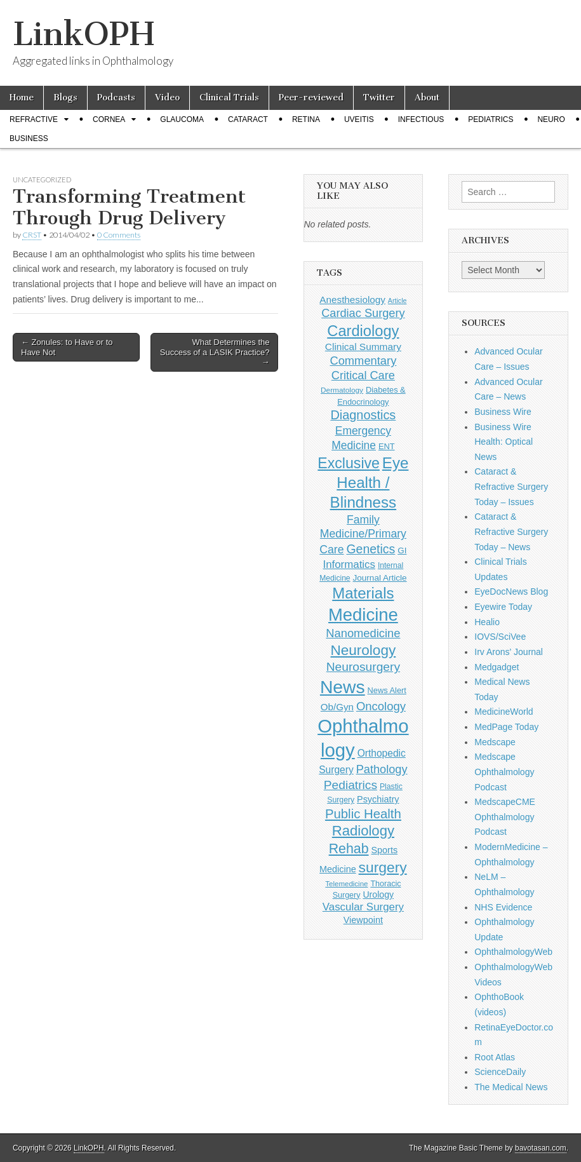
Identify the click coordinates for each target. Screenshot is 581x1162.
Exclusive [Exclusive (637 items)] (348, 463)
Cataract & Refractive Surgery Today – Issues (511, 486)
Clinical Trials (229, 97)
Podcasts (116, 97)
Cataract (248, 119)
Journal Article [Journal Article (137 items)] (380, 578)
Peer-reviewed (311, 97)
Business (29, 138)
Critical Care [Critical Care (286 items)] (363, 375)
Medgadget (496, 667)
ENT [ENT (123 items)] (386, 446)
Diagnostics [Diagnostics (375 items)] (363, 415)
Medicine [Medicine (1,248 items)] (363, 615)
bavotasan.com (540, 1148)
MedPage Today (506, 727)
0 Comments (118, 235)
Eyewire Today (503, 607)
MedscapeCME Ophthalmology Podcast (504, 817)
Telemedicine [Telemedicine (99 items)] (346, 884)
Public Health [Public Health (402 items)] (363, 814)
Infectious (421, 119)
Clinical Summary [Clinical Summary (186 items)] (363, 346)
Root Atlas (494, 1057)
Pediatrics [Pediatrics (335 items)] (350, 785)
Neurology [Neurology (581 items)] (363, 650)
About (427, 97)
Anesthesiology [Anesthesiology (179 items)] (352, 299)
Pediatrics (490, 119)
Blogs (65, 97)
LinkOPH (83, 34)
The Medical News (510, 1087)
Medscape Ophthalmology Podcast (504, 772)
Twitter (379, 97)
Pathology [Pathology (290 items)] (382, 769)
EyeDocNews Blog (511, 591)
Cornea (109, 119)
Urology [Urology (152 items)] (378, 894)
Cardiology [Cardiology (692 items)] (363, 331)
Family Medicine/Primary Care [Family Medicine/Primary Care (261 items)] (362, 535)
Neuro (550, 119)
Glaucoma (182, 119)
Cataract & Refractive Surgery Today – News (511, 531)
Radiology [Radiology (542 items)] (363, 831)
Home (22, 97)
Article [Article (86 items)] (397, 300)
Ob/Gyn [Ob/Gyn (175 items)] (337, 706)
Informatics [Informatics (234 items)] (349, 564)
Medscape (495, 742)
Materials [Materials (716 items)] (363, 593)
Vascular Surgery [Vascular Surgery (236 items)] (363, 907)
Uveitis (359, 119)
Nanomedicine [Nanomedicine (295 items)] (363, 633)
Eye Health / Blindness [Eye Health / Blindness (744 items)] (369, 482)
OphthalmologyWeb (513, 952)
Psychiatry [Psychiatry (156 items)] (378, 799)
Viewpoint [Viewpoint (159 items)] (363, 920)
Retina (306, 119)
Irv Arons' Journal (508, 652)
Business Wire (502, 412)
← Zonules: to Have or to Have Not (67, 347)
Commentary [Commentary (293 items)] (363, 360)
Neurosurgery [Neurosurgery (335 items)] (363, 666)
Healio (487, 622)
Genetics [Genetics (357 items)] (370, 549)
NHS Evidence (503, 907)
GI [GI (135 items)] (401, 550)
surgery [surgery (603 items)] (383, 867)
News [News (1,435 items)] (342, 687)
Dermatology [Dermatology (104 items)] (342, 390)
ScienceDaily (500, 1072)
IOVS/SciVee (500, 637)
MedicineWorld (503, 711)
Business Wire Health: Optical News (503, 442)
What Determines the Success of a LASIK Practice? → (215, 352)
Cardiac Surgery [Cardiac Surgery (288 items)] (362, 313)
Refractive (34, 119)
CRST (31, 235)
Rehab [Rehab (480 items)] (349, 848)
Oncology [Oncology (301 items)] (381, 706)
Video (167, 97)
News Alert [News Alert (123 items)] (387, 690)
